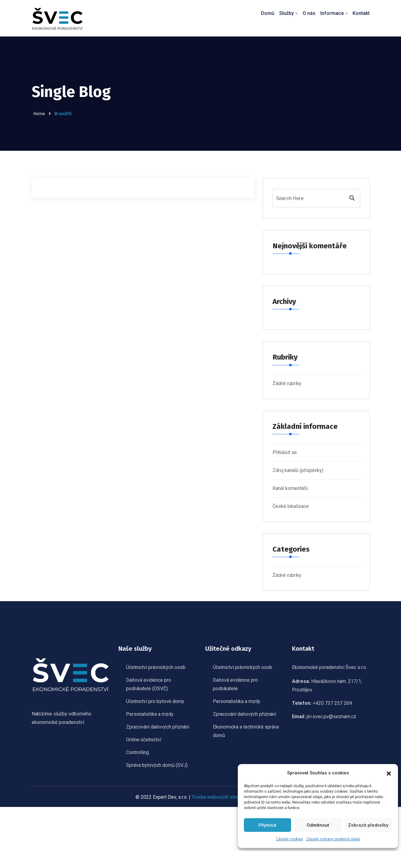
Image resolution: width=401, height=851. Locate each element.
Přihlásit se (285, 452)
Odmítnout (318, 825)
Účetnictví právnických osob (155, 668)
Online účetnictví (143, 740)
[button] (389, 773)
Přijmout (267, 825)
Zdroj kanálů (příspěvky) (298, 470)
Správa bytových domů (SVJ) (157, 766)
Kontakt (361, 13)
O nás (309, 13)
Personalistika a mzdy (150, 715)
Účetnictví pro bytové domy (155, 702)
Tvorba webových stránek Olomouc (229, 798)
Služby (286, 13)
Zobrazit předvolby (368, 825)
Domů (267, 13)
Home (39, 113)
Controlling (137, 753)
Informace (332, 13)
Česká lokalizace (291, 506)
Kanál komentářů (290, 488)
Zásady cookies (289, 839)
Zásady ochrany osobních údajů (333, 839)
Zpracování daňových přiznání (157, 727)
